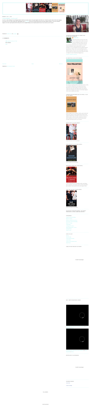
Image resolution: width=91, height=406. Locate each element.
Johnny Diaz (75, 37)
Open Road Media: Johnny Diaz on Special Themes (74, 350)
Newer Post (4, 63)
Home (33, 63)
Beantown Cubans (69, 218)
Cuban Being (68, 224)
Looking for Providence (70, 225)
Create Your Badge (69, 385)
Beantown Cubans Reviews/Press (71, 220)
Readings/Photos (69, 228)
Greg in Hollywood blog (70, 238)
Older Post (61, 63)
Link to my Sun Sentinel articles (71, 241)
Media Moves (68, 242)
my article (27, 21)
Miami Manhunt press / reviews (71, 227)
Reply (6, 44)
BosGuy (67, 235)
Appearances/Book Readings (71, 217)
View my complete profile (71, 54)
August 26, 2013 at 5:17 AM (12, 41)
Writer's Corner (68, 230)
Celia (6, 41)
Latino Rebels (68, 239)
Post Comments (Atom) (11, 66)
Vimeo (72, 327)
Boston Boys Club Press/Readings (71, 221)
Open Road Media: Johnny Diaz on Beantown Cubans (75, 326)
